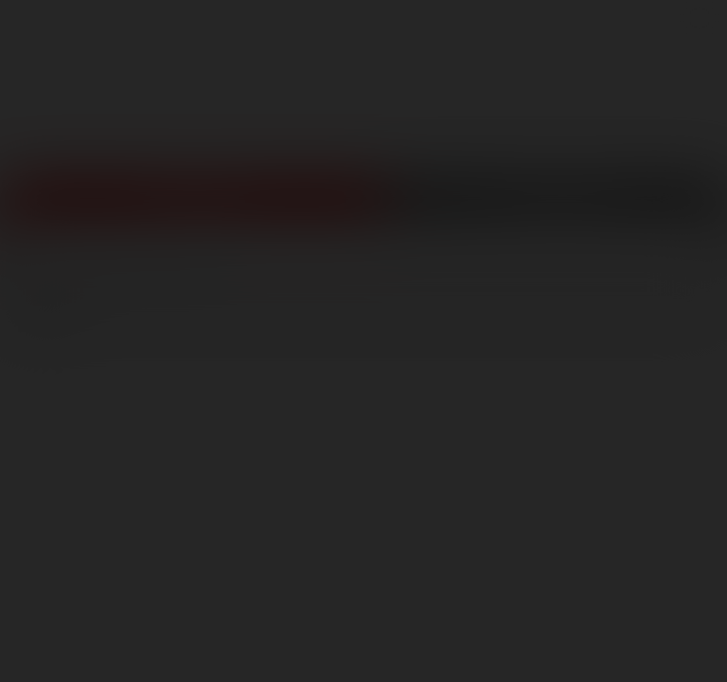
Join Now (193, 209)
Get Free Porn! (556, 209)
